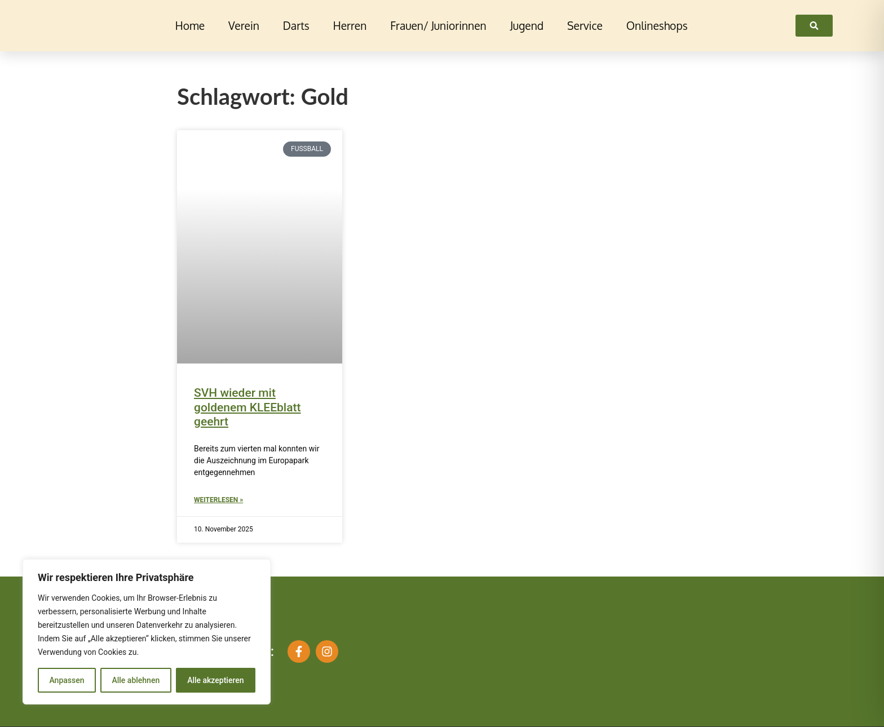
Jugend (526, 26)
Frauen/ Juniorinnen (438, 26)
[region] (147, 631)
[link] (814, 26)
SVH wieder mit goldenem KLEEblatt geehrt (247, 407)
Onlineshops (657, 26)
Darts (296, 26)
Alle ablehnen (136, 680)
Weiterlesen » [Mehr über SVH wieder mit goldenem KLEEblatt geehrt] (218, 500)
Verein (243, 26)
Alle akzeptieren (215, 680)
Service (585, 26)
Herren (350, 26)
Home (190, 26)
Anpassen (66, 680)
